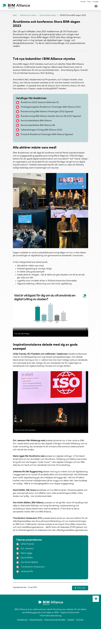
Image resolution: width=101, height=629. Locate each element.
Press (89, 1)
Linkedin (70, 620)
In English (95, 1)
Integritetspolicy (36, 620)
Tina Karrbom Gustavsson (33, 567)
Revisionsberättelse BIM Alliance (36, 121)
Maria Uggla (26, 553)
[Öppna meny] (95, 6)
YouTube (79, 620)
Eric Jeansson (27, 549)
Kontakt (83, 1)
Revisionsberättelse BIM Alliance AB (38, 125)
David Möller (27, 558)
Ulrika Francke (27, 544)
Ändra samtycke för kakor (55, 620)
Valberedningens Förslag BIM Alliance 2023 (41, 130)
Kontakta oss (22, 620)
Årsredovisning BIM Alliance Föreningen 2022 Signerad (47, 112)
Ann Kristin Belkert (29, 562)
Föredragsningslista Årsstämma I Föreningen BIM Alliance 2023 (51, 107)
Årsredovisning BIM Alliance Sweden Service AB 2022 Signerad (51, 116)
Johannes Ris (27, 571)
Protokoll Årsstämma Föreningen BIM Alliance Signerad (47, 134)
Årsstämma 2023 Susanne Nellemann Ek (40, 102)
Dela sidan (80, 588)
